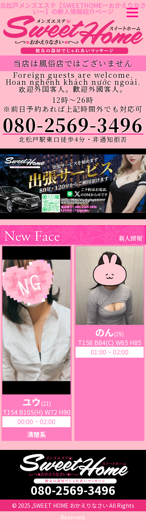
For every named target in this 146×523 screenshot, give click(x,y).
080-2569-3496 (73, 124)
